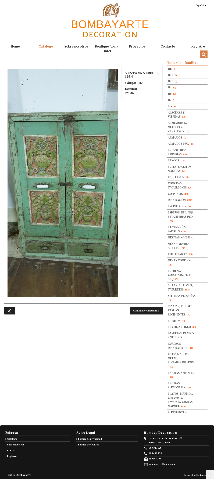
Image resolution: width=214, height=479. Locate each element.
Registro (12, 456)
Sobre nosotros (15, 444)
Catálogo (12, 438)
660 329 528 (155, 448)
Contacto (12, 450)
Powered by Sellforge (195, 475)
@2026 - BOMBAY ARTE (19, 475)
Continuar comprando (146, 310)
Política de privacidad (90, 438)
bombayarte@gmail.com (162, 464)
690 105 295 (155, 458)
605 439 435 (155, 453)
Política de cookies (88, 444)
